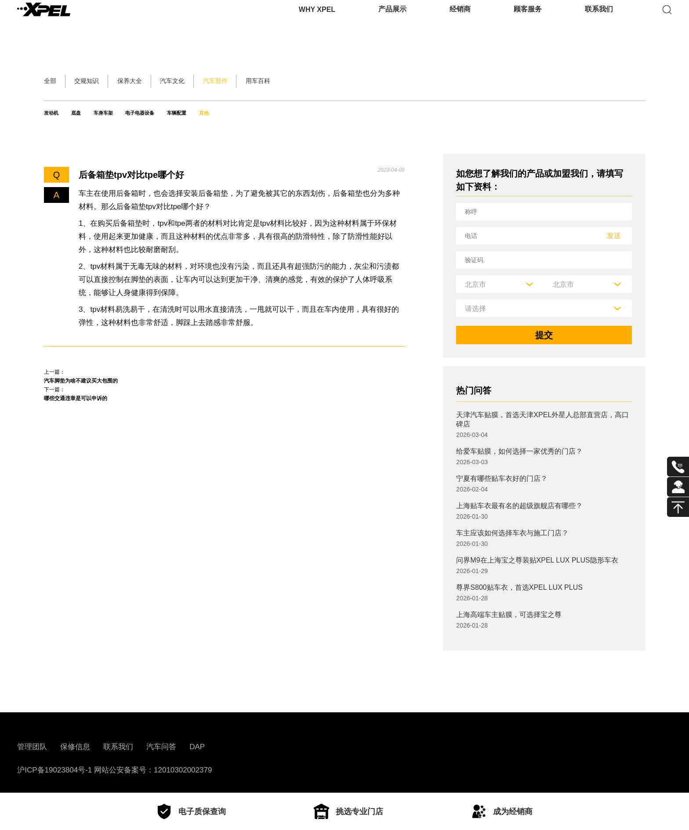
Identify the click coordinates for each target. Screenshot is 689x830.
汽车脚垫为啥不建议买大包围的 (105, 385)
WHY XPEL (317, 19)
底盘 (99, 113)
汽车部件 (339, 81)
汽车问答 (161, 747)
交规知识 (118, 81)
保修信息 (75, 747)
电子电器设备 (210, 113)
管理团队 (32, 747)
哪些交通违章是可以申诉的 (96, 410)
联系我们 (599, 19)
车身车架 (146, 113)
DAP (197, 747)
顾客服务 (528, 19)
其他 (320, 113)
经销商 (460, 19)
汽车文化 (265, 81)
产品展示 (392, 19)
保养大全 (191, 81)
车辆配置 (273, 113)
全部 (54, 81)
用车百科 (413, 81)
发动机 (56, 113)
